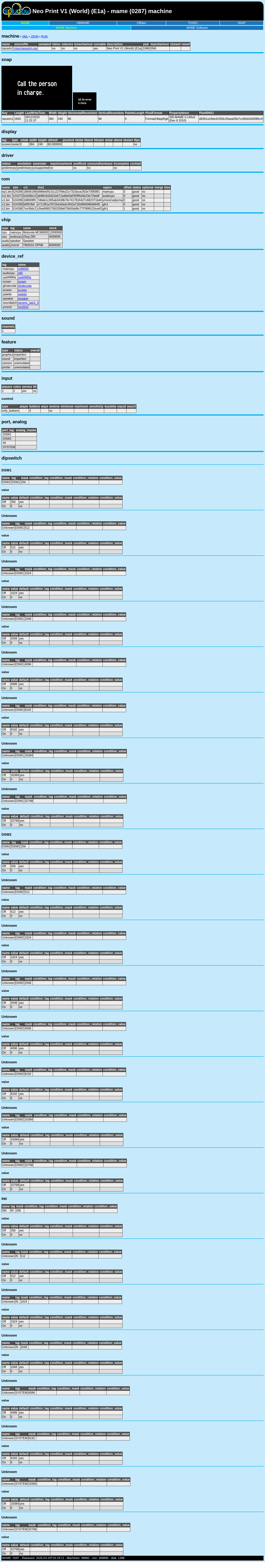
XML (25, 36)
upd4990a (24, 277)
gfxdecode (25, 285)
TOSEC (193, 23)
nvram (22, 281)
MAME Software (197, 27)
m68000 (23, 268)
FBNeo (141, 23)
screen (22, 290)
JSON (35, 36)
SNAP (242, 23)
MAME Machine (66, 27)
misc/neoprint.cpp (25, 48)
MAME (25, 23)
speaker (23, 298)
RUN (44, 36)
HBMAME (83, 23)
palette (22, 294)
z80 (20, 273)
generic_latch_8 (28, 302)
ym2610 (23, 307)
